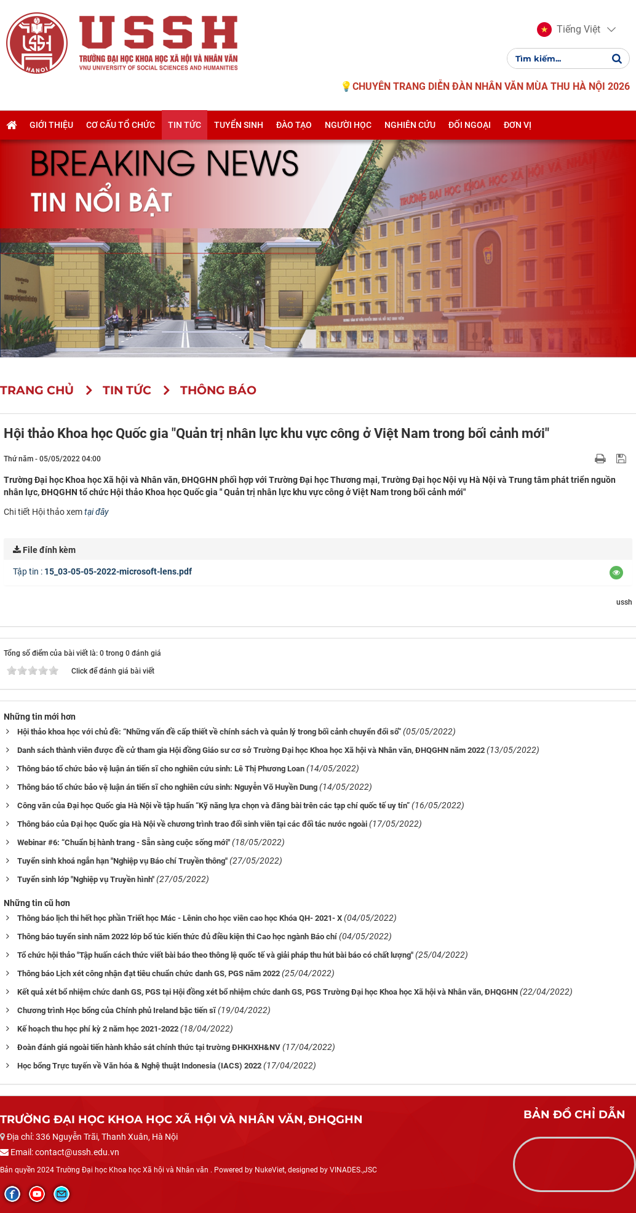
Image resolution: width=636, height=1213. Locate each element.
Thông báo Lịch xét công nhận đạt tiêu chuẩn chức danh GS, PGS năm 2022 (148, 973)
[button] (568, 29)
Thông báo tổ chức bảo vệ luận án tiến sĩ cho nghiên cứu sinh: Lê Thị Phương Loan (160, 768)
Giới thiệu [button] (51, 125)
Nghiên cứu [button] (409, 125)
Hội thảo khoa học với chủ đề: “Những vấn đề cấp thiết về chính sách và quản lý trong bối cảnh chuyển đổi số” (209, 731)
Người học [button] (348, 125)
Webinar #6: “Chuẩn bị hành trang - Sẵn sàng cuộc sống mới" (123, 842)
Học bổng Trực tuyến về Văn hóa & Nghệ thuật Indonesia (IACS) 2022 (139, 1065)
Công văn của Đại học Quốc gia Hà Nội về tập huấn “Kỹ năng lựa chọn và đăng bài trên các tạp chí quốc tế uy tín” (213, 805)
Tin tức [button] (184, 125)
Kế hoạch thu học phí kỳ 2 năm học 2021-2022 (97, 1028)
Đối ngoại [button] (469, 125)
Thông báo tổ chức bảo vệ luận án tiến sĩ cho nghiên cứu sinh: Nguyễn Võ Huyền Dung (167, 787)
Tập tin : (102, 571)
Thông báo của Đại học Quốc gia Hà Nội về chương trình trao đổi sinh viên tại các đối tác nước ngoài (192, 824)
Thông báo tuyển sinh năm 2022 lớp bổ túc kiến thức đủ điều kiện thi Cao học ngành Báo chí (177, 936)
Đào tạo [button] (294, 125)
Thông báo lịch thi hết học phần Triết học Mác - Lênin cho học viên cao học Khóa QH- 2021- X (179, 918)
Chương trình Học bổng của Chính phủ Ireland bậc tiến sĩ (116, 1010)
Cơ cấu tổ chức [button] (120, 125)
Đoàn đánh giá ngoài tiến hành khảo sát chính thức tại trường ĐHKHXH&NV (148, 1047)
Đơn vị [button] (517, 125)
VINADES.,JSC (353, 1170)
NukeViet (270, 1170)
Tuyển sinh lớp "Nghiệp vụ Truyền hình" (85, 879)
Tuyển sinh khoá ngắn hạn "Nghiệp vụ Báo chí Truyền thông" (122, 860)
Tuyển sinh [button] (238, 125)
